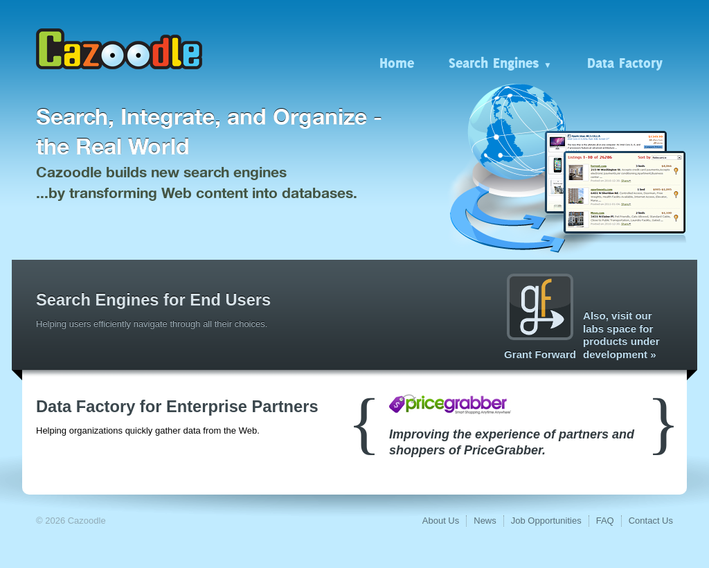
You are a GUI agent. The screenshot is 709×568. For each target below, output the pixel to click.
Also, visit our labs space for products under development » (621, 335)
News (485, 520)
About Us (440, 520)
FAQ (605, 520)
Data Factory (625, 62)
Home (396, 62)
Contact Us (651, 520)
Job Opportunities (546, 520)
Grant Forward (540, 317)
